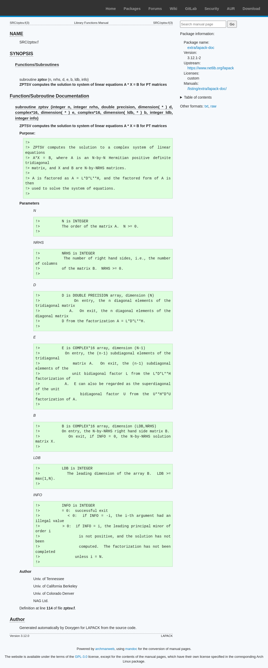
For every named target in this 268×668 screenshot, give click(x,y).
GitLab (191, 9)
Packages (132, 9)
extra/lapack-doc (200, 48)
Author (17, 619)
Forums (155, 9)
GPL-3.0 (81, 657)
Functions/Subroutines (37, 64)
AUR (231, 9)
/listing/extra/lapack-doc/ (207, 89)
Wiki (173, 9)
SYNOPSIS (21, 53)
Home (111, 9)
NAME (16, 33)
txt (206, 106)
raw (213, 106)
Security (212, 9)
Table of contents (198, 97)
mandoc (131, 649)
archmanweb (104, 649)
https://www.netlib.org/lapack (210, 68)
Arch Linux (29, 8)
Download (251, 9)
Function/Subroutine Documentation (49, 96)
